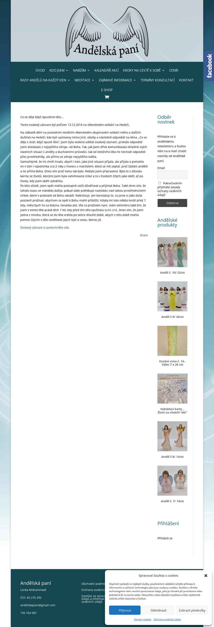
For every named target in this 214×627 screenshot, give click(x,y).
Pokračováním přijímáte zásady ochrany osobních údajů (169, 189)
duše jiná (111, 210)
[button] (206, 576)
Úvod (40, 70)
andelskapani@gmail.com (37, 605)
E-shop (107, 90)
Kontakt (186, 80)
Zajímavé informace (115, 80)
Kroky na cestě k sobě (142, 70)
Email (161, 168)
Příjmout (125, 610)
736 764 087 (28, 613)
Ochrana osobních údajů (167, 619)
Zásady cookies (142, 619)
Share (144, 235)
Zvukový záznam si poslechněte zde (44, 227)
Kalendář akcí (106, 70)
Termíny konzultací (158, 80)
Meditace (82, 80)
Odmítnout (158, 610)
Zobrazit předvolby (192, 610)
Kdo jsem (56, 70)
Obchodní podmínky (95, 584)
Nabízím (79, 70)
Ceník (173, 70)
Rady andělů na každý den (43, 80)
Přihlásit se (165, 538)
